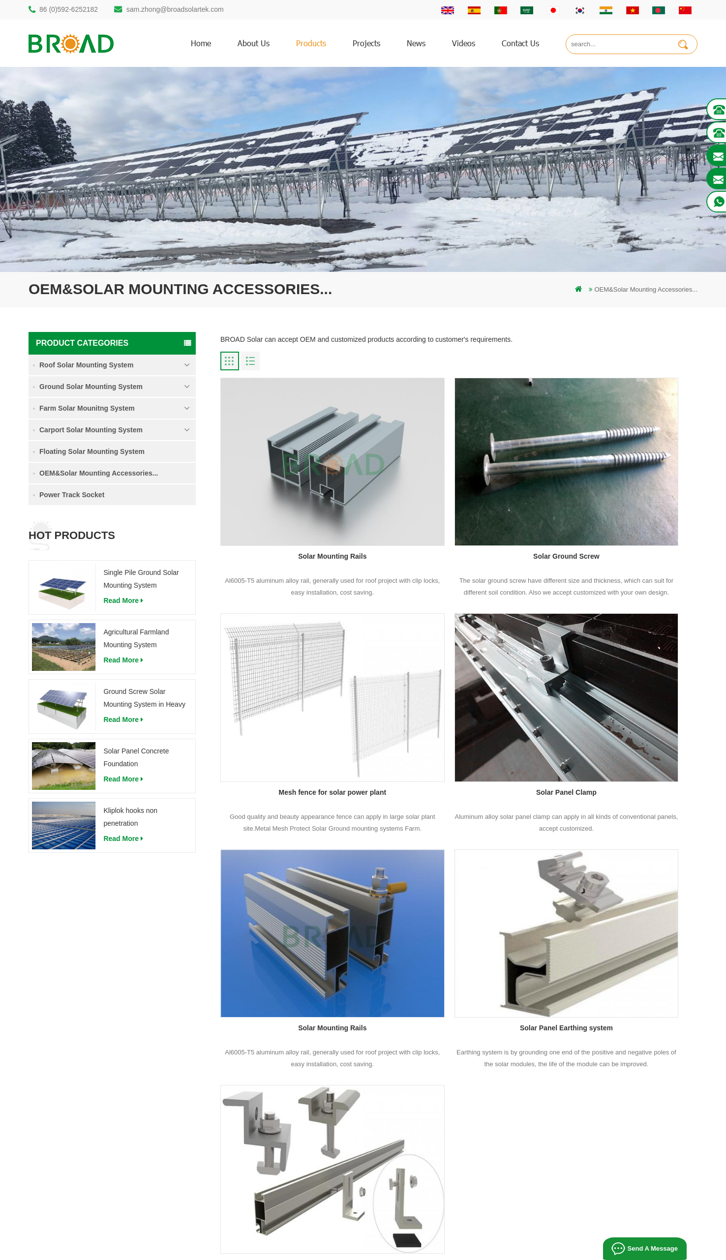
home (201, 43)
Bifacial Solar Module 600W (306, 1248)
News (416, 43)
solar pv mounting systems (280, 1092)
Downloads (432, 1092)
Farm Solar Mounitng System (87, 408)
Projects (366, 43)
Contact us (520, 43)
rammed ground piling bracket (284, 1042)
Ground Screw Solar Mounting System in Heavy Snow (144, 699)
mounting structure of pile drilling (288, 1025)
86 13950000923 (71, 1104)
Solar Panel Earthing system (621, 685)
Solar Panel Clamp (297, 685)
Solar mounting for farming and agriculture (302, 1142)
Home (425, 1025)
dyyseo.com (526, 1237)
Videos (463, 43)
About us (254, 43)
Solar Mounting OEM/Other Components (297, 866)
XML (423, 1142)
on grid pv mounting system (281, 1108)
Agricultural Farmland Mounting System (136, 638)
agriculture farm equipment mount (290, 1159)
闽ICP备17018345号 (439, 1237)
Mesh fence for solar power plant (621, 503)
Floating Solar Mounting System (92, 451)
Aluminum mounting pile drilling (286, 1058)
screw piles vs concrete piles (283, 1075)
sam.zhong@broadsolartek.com (175, 9)
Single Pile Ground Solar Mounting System (141, 579)
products (311, 43)
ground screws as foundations (285, 1175)
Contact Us (432, 1058)
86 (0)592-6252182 (68, 9)
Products (429, 1042)
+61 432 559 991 (71, 1164)
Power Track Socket (71, 495)
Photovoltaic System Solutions (553, 1248)
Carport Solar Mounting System (91, 430)
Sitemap (428, 1125)
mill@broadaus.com (75, 1143)
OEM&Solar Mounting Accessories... (98, 473)
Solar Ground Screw (459, 503)
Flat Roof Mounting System (465, 1248)
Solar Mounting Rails (296, 503)
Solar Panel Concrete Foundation (136, 757)
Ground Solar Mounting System (91, 386)
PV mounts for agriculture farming (290, 1125)
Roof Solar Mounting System (86, 365)
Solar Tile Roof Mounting (386, 1248)
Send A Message (652, 1248)
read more (123, 600)
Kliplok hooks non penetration (130, 817)
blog (423, 1108)
